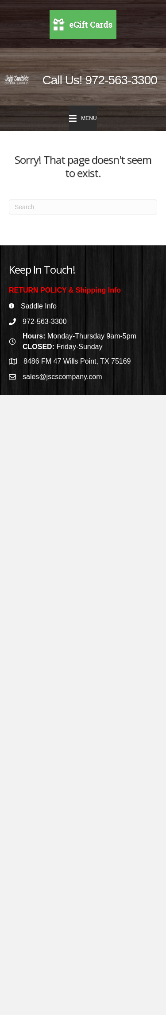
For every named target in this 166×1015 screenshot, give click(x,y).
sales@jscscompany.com (62, 376)
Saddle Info (39, 306)
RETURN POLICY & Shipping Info (65, 290)
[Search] (83, 206)
